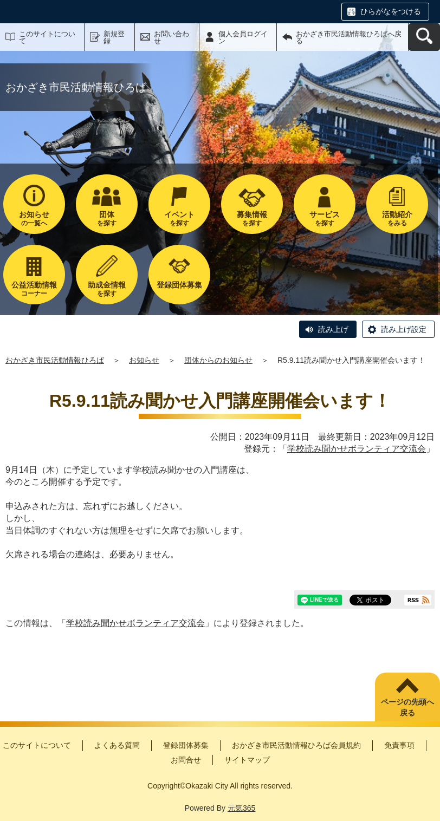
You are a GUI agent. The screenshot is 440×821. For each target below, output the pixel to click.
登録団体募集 (186, 745)
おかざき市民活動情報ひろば (54, 360)
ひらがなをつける (390, 11)
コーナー (34, 289)
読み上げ (333, 329)
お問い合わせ (171, 37)
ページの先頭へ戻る (407, 707)
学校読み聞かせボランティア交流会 (356, 448)
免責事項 (399, 745)
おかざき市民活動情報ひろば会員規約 (296, 745)
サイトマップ (247, 759)
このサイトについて (47, 37)
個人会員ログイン (243, 37)
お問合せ (186, 759)
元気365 (241, 808)
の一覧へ (34, 218)
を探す (107, 218)
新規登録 (114, 37)
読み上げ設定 (403, 329)
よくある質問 (117, 745)
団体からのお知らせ (218, 360)
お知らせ (144, 360)
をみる (397, 218)
